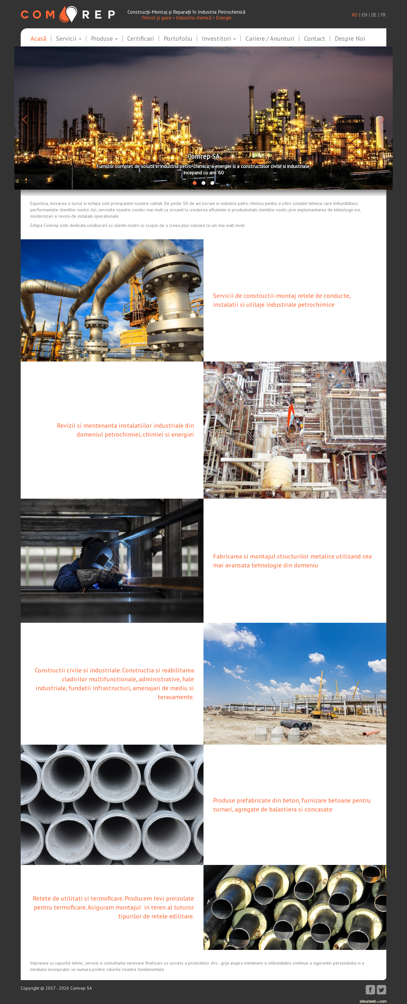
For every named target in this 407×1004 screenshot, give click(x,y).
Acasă (38, 39)
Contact (314, 39)
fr (383, 15)
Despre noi (350, 39)
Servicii (68, 39)
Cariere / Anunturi (269, 39)
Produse (104, 39)
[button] (42, 118)
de (374, 15)
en (364, 15)
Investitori (219, 39)
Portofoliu (178, 39)
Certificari (140, 39)
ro (355, 15)
